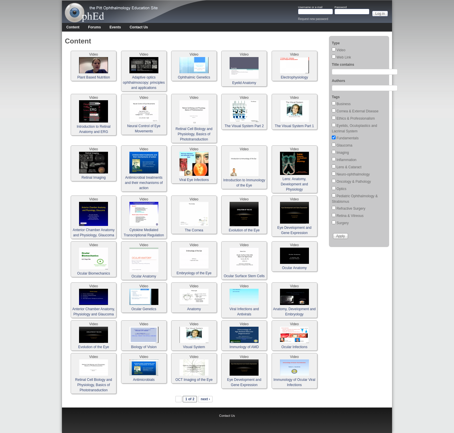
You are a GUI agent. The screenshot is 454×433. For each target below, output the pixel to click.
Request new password (313, 19)
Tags (336, 97)
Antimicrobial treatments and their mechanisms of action (144, 183)
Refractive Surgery (350, 209)
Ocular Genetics (143, 309)
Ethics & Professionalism (355, 118)
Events (115, 27)
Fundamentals (347, 138)
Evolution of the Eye (244, 230)
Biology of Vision (144, 347)
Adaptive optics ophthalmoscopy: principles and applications (144, 82)
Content (72, 27)
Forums (94, 27)
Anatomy (194, 309)
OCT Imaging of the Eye (194, 380)
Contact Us (139, 27)
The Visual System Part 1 (294, 126)
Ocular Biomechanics (93, 273)
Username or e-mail (310, 7)
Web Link (343, 57)
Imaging (342, 153)
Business (343, 104)
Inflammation (346, 160)
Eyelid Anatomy (244, 83)
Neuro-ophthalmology (353, 174)
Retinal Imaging (94, 178)
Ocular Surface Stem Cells (244, 276)
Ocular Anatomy (143, 276)
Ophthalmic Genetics (194, 77)
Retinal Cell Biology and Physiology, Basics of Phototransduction (193, 134)
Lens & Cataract (348, 167)
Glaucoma (344, 145)
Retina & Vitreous (349, 216)
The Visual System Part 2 (244, 126)
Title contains (343, 65)
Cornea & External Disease (357, 111)
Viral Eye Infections (194, 180)
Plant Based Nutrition (93, 77)
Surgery (342, 223)
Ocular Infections (294, 347)
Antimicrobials (144, 380)
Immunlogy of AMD (244, 347)
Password (340, 7)
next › (205, 399)
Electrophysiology (294, 77)
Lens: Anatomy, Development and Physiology (294, 184)
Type (336, 43)
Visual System (194, 347)
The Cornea (194, 230)
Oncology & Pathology (353, 182)
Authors (338, 81)
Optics (341, 189)
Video (340, 50)
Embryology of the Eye (194, 273)
